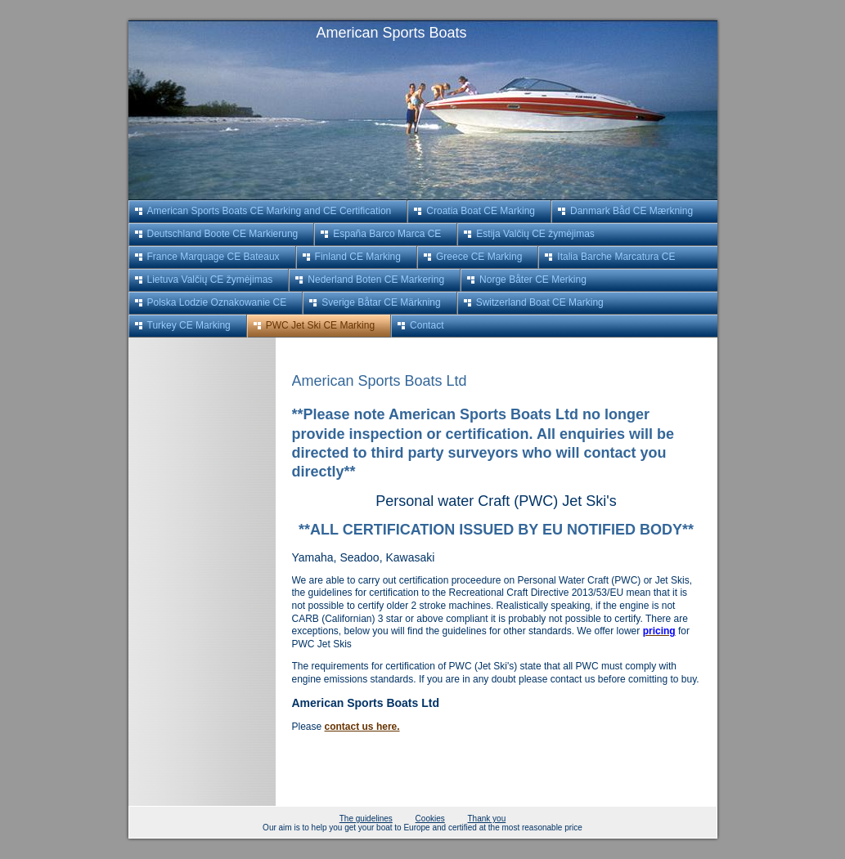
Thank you (487, 818)
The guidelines (366, 818)
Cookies (430, 818)
